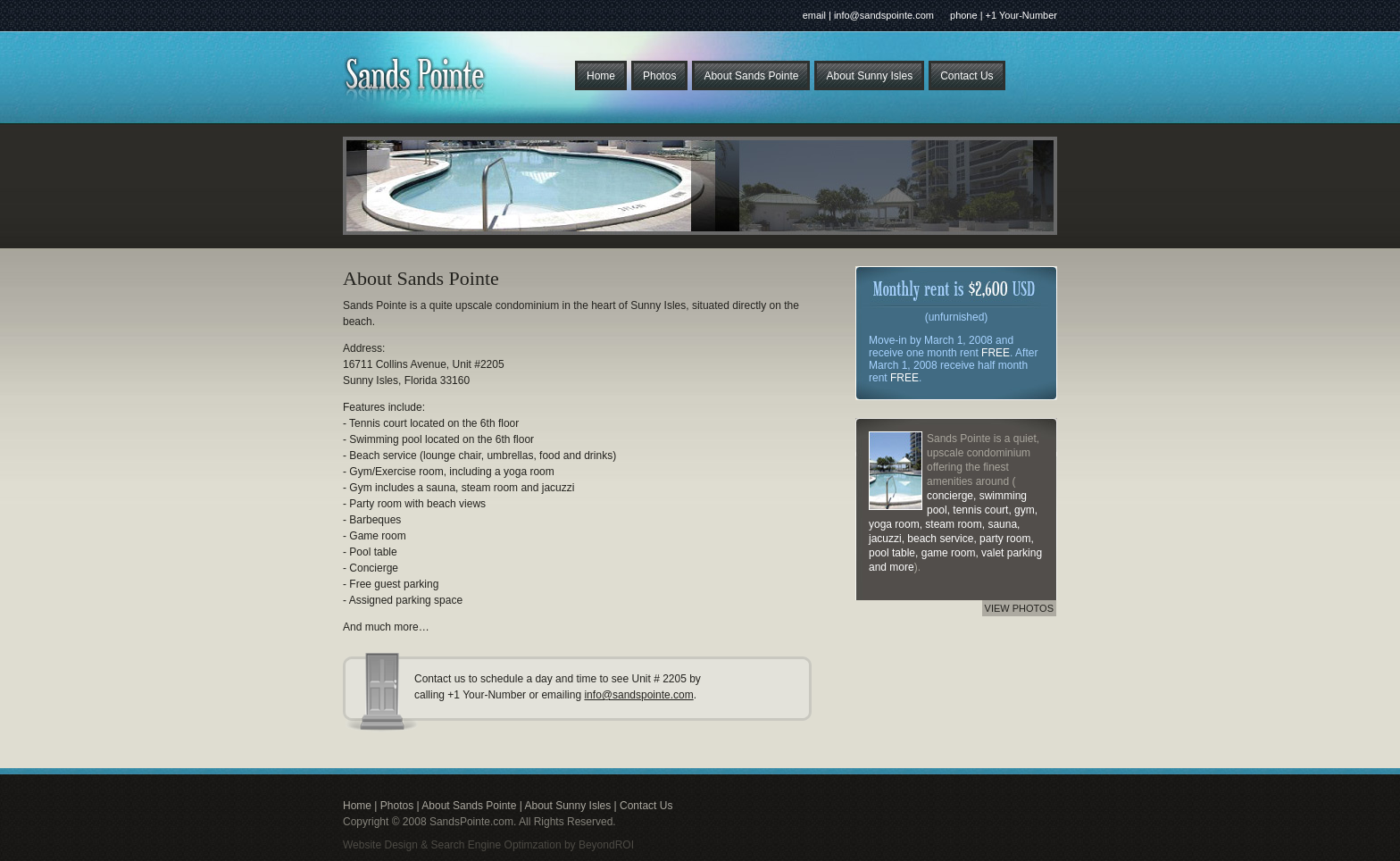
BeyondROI (606, 845)
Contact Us (966, 76)
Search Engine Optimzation (496, 845)
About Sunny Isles (869, 76)
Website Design (380, 845)
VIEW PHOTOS (1019, 608)
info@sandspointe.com (638, 695)
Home (601, 76)
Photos (659, 76)
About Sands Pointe (751, 76)
